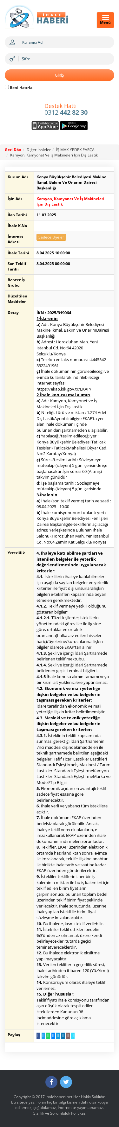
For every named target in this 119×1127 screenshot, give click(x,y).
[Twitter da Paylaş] (43, 1036)
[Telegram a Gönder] (58, 1036)
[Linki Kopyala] (73, 1036)
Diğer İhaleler (39, 149)
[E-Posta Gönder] (67, 1036)
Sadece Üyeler (51, 237)
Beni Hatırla (18, 87)
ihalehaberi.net (59, 1096)
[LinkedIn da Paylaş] (63, 1036)
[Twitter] (66, 1082)
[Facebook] (51, 1082)
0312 (66, 109)
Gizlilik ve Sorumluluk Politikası (60, 1113)
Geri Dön (13, 149)
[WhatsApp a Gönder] (48, 1036)
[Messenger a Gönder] (53, 1036)
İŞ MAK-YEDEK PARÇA (75, 149)
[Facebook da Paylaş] (38, 1036)
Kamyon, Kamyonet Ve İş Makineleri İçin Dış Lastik (54, 155)
